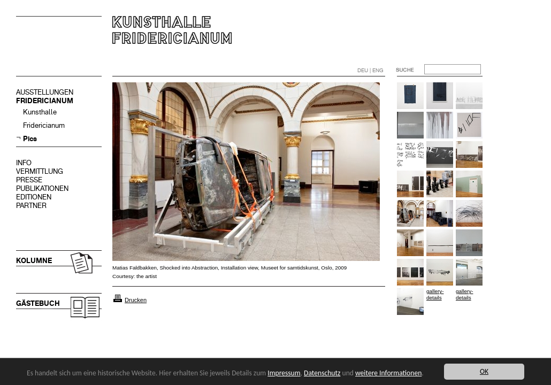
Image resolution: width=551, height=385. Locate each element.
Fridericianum (44, 125)
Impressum (283, 373)
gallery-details (434, 294)
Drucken (136, 300)
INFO (24, 163)
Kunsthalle (40, 112)
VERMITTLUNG (39, 171)
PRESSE (29, 180)
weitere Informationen (388, 373)
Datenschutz (322, 373)
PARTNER (31, 206)
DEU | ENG (370, 70)
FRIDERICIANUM (44, 101)
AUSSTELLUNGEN (44, 92)
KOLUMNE (34, 261)
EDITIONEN (33, 197)
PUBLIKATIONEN (42, 188)
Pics (30, 139)
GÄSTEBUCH (38, 303)
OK (484, 371)
